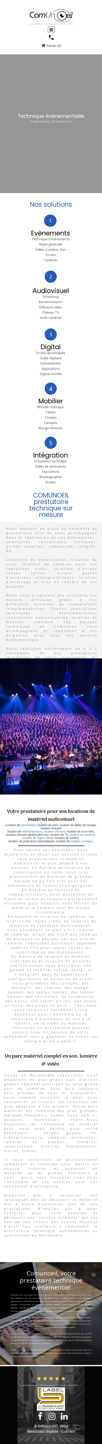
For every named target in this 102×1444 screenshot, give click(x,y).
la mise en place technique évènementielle (28, 1327)
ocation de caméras (64, 916)
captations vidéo (26, 568)
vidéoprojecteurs (32, 831)
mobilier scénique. (82, 841)
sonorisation (28, 825)
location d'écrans (54, 831)
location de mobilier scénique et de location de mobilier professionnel (51, 961)
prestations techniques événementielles (52, 610)
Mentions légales (42, 1431)
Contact (68, 1431)
